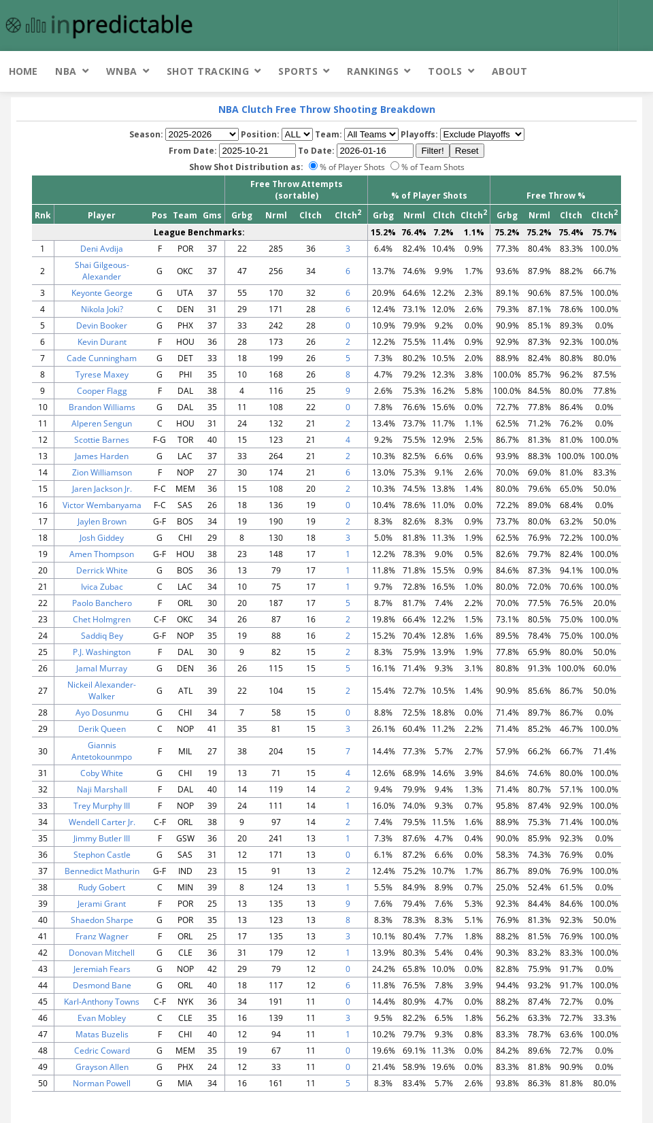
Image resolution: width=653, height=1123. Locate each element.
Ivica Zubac (102, 586)
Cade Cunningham (102, 358)
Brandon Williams (102, 407)
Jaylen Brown (102, 521)
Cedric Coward (102, 1050)
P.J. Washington (102, 652)
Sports (298, 71)
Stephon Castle (102, 854)
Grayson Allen (102, 1067)
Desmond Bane (102, 985)
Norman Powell (102, 1083)
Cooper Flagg (102, 391)
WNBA (121, 71)
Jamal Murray (101, 668)
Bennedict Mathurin (102, 871)
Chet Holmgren (102, 619)
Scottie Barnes (101, 440)
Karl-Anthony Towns (101, 1001)
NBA (66, 71)
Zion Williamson (102, 472)
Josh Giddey (102, 537)
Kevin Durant (102, 342)
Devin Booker (101, 325)
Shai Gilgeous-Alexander (102, 270)
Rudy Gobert (101, 887)
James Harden (102, 456)
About (510, 71)
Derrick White (102, 570)
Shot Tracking (208, 71)
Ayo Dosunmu (102, 712)
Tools (445, 71)
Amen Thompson (101, 554)
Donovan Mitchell (102, 952)
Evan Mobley (102, 1018)
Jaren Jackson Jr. (102, 489)
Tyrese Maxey (102, 374)
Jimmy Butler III (101, 838)
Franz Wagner (102, 936)
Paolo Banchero (102, 603)
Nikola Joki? (102, 309)
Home (23, 71)
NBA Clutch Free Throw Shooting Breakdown (326, 109)
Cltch (310, 215)
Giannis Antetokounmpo (101, 750)
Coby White (101, 773)
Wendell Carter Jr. (102, 822)
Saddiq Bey (102, 635)
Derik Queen (102, 729)
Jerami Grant (102, 903)
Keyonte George (102, 293)
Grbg (241, 215)
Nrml (276, 215)
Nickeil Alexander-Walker (101, 690)
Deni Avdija (101, 248)
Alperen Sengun (101, 423)
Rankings (373, 71)
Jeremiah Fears (102, 969)
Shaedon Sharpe (102, 920)
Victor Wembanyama (102, 505)
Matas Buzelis (102, 1034)
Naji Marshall (102, 789)
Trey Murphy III (101, 805)
